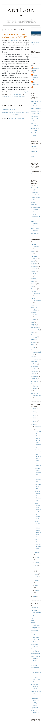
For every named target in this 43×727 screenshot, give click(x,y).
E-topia (33, 156)
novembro (38, 427)
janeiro (37, 590)
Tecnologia (34, 269)
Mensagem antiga (24, 112)
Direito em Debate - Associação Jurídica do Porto (35, 637)
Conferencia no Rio (38, 486)
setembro (37, 557)
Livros (33, 261)
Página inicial (16, 113)
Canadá (33, 347)
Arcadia (33, 620)
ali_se (32, 615)
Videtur (33, 154)
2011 (34, 412)
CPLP (3, 57)
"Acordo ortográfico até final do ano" (38, 496)
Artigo (33, 271)
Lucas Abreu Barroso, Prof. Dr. (36, 680)
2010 (34, 415)
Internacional (35, 330)
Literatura (34, 378)
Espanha (33, 339)
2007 (34, 424)
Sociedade (34, 289)
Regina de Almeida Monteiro (35, 78)
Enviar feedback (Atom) (16, 118)
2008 (34, 421)
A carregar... (34, 57)
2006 (34, 596)
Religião (33, 263)
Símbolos (33, 342)
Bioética (33, 284)
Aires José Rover (36, 108)
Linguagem (34, 376)
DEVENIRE (34, 630)
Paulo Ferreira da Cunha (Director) (36, 104)
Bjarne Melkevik (36, 111)
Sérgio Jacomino (35, 83)
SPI (32, 391)
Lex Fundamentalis (36, 673)
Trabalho (33, 319)
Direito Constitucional (36, 301)
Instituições (34, 327)
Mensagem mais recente (9, 112)
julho (36, 566)
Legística (33, 373)
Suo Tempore (35, 233)
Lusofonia (20, 98)
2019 (34, 409)
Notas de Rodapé (36, 691)
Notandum (34, 151)
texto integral (24, 92)
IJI (31, 254)
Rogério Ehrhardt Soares (34, 386)
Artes (32, 286)
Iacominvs (34, 204)
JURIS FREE (35, 668)
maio (36, 574)
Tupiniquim (34, 707)
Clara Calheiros (35, 113)
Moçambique (35, 381)
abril (36, 577)
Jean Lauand (34, 116)
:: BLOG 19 (34, 608)
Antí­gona (33, 146)
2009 (34, 418)
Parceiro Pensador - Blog (35, 224)
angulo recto (34, 618)
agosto (37, 562)
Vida (32, 322)
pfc (32, 87)
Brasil (32, 281)
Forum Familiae (35, 653)
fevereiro (37, 585)
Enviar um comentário (8, 109)
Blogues (33, 324)
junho (36, 569)
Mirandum (34, 149)
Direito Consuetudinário (36, 352)
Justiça (33, 332)
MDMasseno (35, 68)
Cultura (33, 251)
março (37, 580)
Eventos (13, 98)
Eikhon (33, 202)
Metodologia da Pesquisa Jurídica (35, 686)
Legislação (34, 305)
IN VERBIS (34, 665)
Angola (33, 344)
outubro (37, 552)
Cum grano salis (35, 627)
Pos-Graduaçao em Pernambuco (38, 544)
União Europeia (35, 274)
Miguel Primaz (34, 72)
